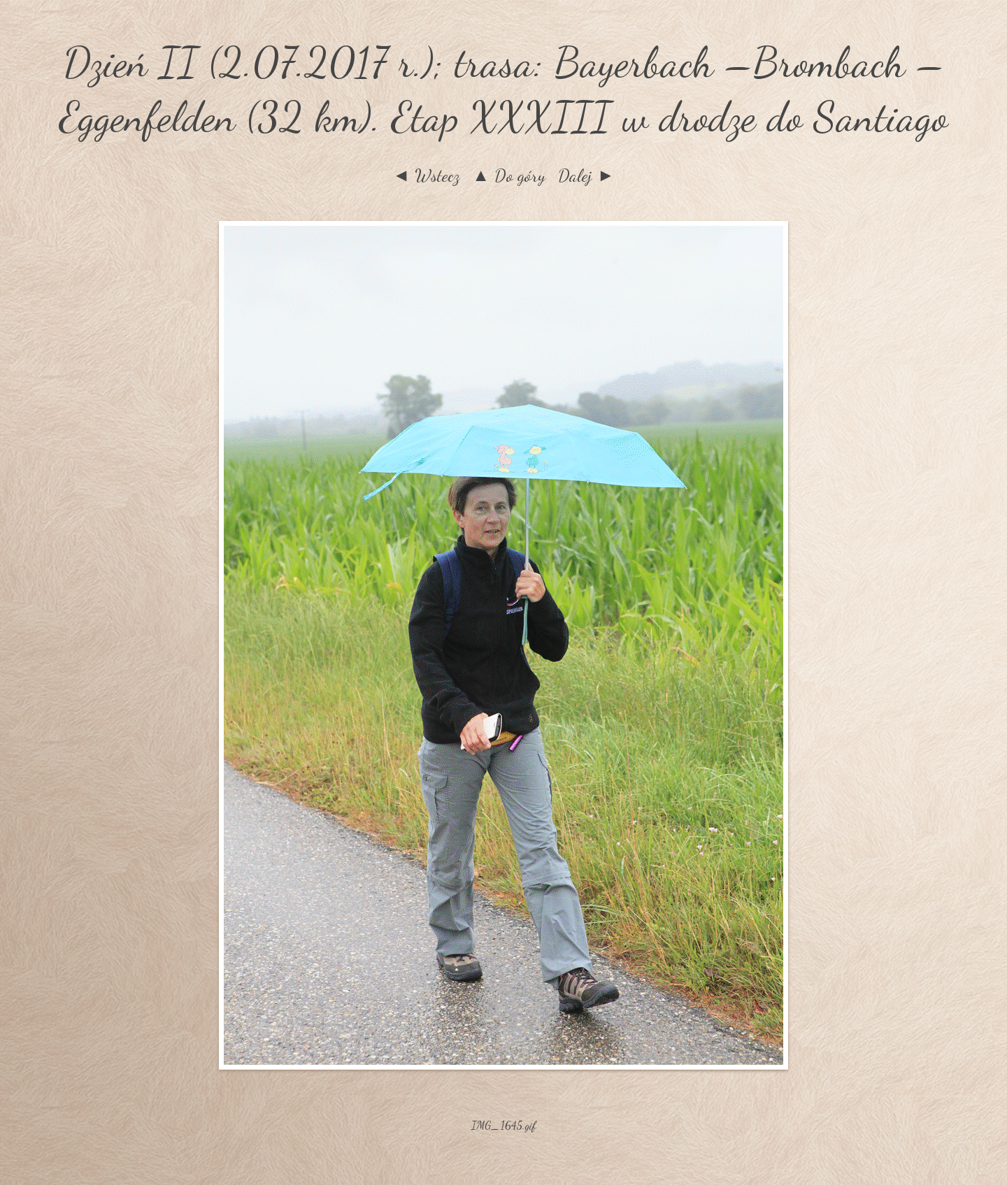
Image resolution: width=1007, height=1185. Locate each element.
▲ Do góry (508, 175)
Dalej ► (586, 175)
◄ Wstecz (425, 175)
